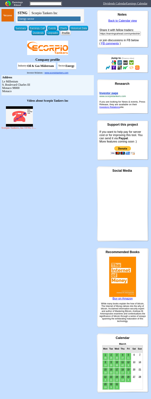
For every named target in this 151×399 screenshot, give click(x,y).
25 (122, 377)
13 (134, 362)
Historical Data (79, 28)
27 (134, 377)
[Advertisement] (47, 157)
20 (134, 369)
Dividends (38, 33)
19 (128, 369)
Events (52, 28)
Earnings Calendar (136, 3)
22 (105, 377)
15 (105, 369)
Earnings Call (37, 28)
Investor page (108, 93)
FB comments (110, 43)
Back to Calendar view (122, 20)
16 (111, 369)
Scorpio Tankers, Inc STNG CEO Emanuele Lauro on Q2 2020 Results (19, 128)
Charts (63, 28)
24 (117, 377)
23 (111, 377)
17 (117, 369)
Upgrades (52, 33)
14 (140, 362)
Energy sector (26, 18)
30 (111, 384)
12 (128, 362)
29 (105, 384)
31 (117, 384)
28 (140, 377)
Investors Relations (109, 107)
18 (122, 369)
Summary (20, 28)
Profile (66, 33)
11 (122, 362)
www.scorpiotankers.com (56, 73)
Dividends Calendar (114, 3)
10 (117, 362)
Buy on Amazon (123, 298)
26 (128, 377)
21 (140, 369)
